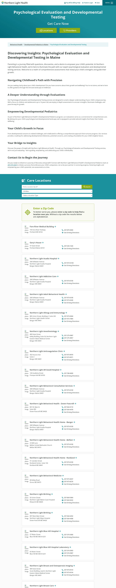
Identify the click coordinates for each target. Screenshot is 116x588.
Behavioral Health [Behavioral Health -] (16, 45)
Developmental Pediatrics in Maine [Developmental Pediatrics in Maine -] (36, 45)
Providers (69, 30)
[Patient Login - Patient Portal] (87, 3)
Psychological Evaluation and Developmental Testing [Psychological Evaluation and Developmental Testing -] (68, 45)
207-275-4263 (12, 165)
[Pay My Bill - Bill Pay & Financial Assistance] (72, 3)
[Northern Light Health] (14, 2)
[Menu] (109, 2)
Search (87, 187)
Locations (46, 30)
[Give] (97, 3)
